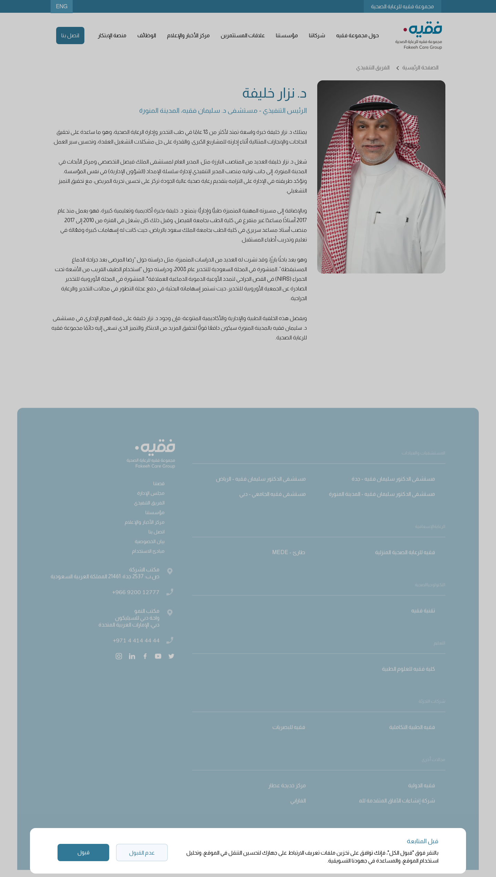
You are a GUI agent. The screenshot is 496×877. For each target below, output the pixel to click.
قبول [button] (84, 852)
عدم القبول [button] (142, 853)
